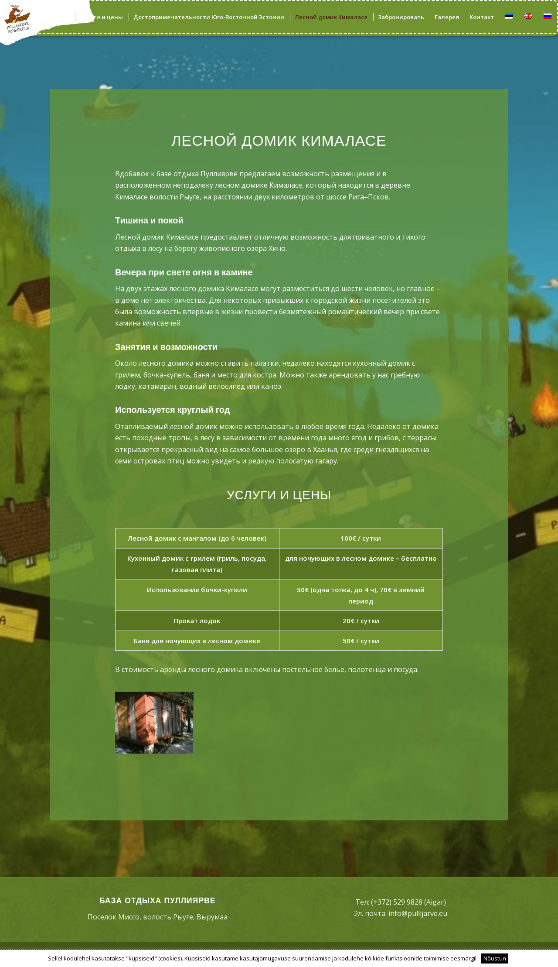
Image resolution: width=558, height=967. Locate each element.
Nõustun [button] (494, 958)
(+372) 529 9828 (396, 902)
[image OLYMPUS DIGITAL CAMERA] (157, 721)
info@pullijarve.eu (417, 913)
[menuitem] (58, 17)
